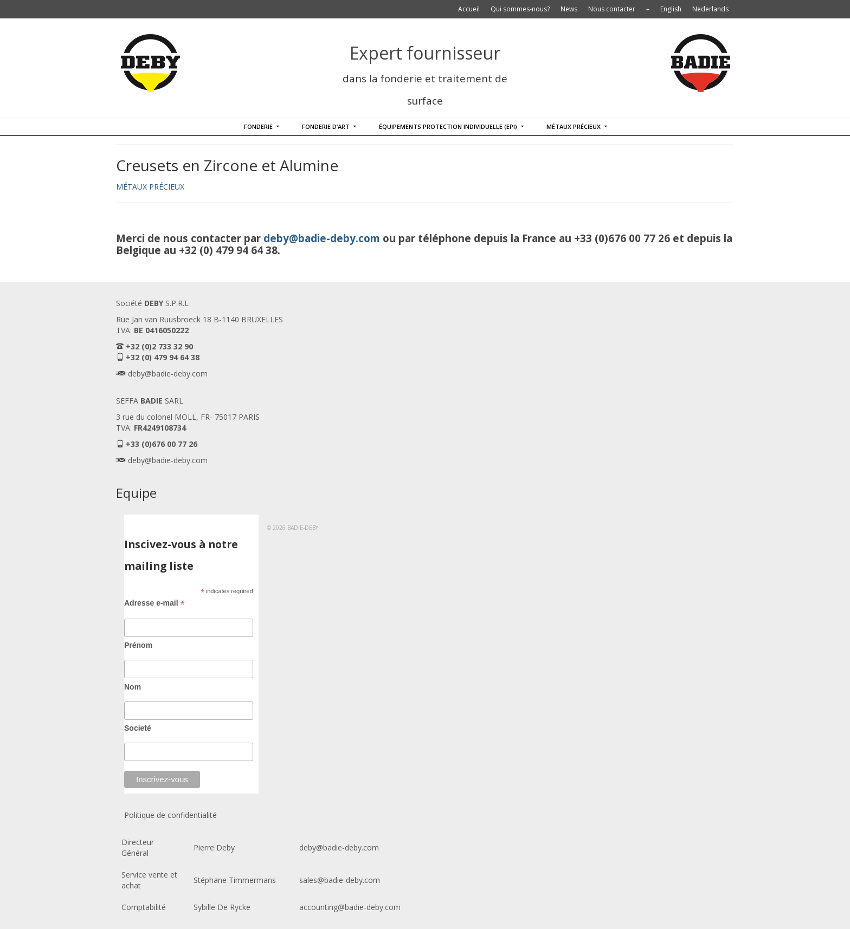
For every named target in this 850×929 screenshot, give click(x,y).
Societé (137, 728)
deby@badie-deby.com (321, 238)
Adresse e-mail (154, 603)
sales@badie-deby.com (339, 880)
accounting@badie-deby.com (350, 907)
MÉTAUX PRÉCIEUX (150, 186)
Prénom (138, 645)
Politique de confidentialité (170, 815)
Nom (132, 687)
